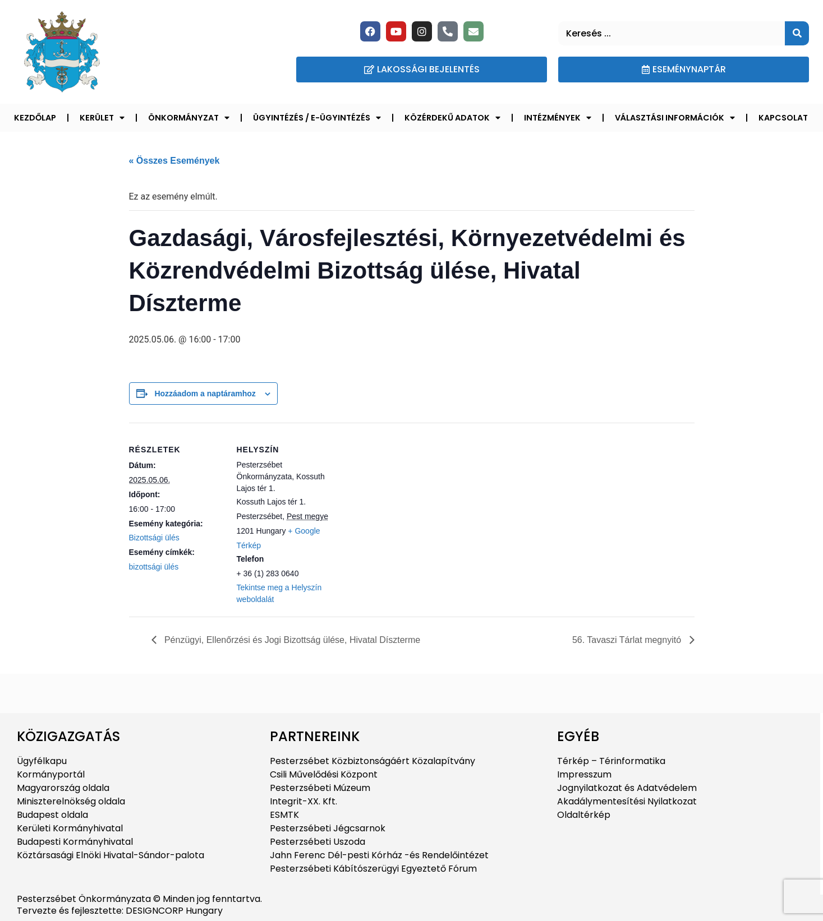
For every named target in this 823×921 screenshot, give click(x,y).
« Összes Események (174, 160)
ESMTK (284, 814)
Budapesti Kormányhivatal (75, 841)
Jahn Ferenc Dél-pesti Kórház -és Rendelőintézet (379, 855)
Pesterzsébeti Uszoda (317, 841)
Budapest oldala (52, 814)
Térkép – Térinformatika (611, 761)
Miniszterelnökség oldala (71, 801)
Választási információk (675, 117)
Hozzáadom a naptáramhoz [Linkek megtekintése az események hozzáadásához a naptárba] (204, 393)
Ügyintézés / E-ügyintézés (317, 117)
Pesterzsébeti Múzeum (320, 787)
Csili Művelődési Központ (324, 774)
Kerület (102, 117)
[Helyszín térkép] (403, 500)
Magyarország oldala (63, 787)
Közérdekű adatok (452, 117)
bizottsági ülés (154, 566)
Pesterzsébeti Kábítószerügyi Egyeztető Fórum (373, 868)
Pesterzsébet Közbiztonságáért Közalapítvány (372, 761)
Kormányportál (51, 774)
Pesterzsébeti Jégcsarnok (327, 828)
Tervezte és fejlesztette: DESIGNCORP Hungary (120, 910)
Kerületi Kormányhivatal (70, 828)
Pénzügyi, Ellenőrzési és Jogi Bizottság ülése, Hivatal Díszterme (291, 640)
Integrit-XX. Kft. (303, 801)
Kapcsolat (783, 117)
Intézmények (557, 117)
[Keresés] (797, 33)
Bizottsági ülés (154, 537)
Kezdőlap (35, 117)
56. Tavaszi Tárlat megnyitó (628, 640)
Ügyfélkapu (42, 761)
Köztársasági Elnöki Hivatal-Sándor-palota (110, 855)
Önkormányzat (188, 117)
